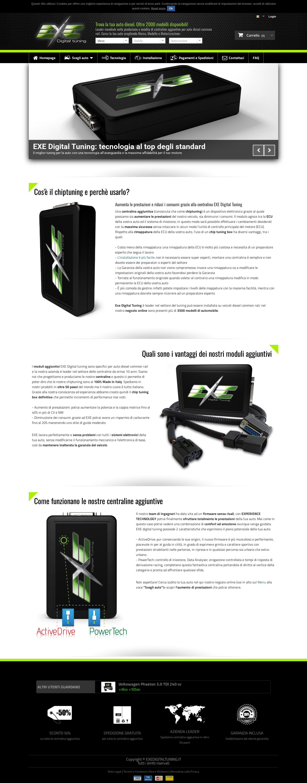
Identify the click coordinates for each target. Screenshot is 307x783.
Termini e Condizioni (135, 771)
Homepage (44, 57)
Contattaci (233, 57)
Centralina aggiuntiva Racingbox (60, 667)
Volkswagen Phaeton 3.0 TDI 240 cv (150, 684)
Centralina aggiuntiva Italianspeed (20, 667)
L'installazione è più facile (135, 257)
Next (269, 150)
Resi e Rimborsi (158, 771)
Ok (171, 8)
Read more (158, 8)
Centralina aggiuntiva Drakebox (99, 667)
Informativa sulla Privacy (184, 771)
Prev (258, 150)
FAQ (256, 57)
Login (272, 16)
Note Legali (115, 771)
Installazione (148, 57)
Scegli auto (78, 57)
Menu (262, 582)
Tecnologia (114, 57)
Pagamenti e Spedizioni (192, 57)
